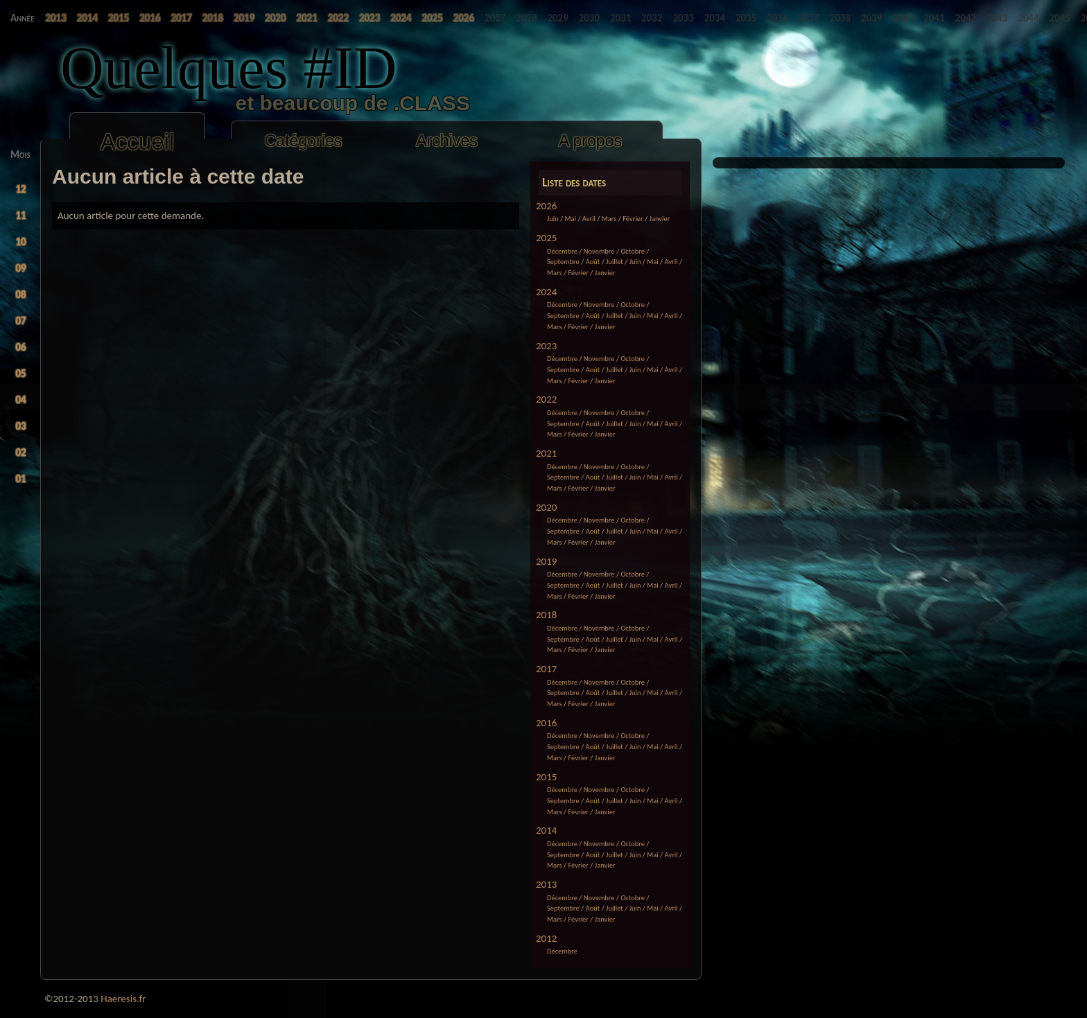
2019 (546, 561)
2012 (546, 938)
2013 (546, 884)
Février (633, 218)
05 (21, 373)
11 (21, 215)
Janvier (660, 218)
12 (21, 189)
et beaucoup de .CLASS (287, 102)
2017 (546, 668)
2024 (546, 292)
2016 (546, 723)
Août (593, 261)
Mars (609, 218)
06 (21, 347)
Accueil (137, 142)
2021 (546, 453)
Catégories (303, 141)
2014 (546, 830)
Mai (570, 218)
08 (21, 294)
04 (21, 400)
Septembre (563, 261)
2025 (546, 237)
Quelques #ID (228, 67)
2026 (546, 206)
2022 (546, 399)
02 (21, 452)
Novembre (599, 251)
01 (21, 479)
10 (21, 242)
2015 (546, 777)
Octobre (632, 251)
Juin (553, 218)
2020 (546, 507)
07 (21, 321)
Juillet (614, 261)
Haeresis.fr (123, 998)
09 (21, 268)
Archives (447, 141)
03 (21, 426)
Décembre (562, 251)
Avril (588, 218)
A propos (590, 141)
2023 (546, 346)
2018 (546, 614)
